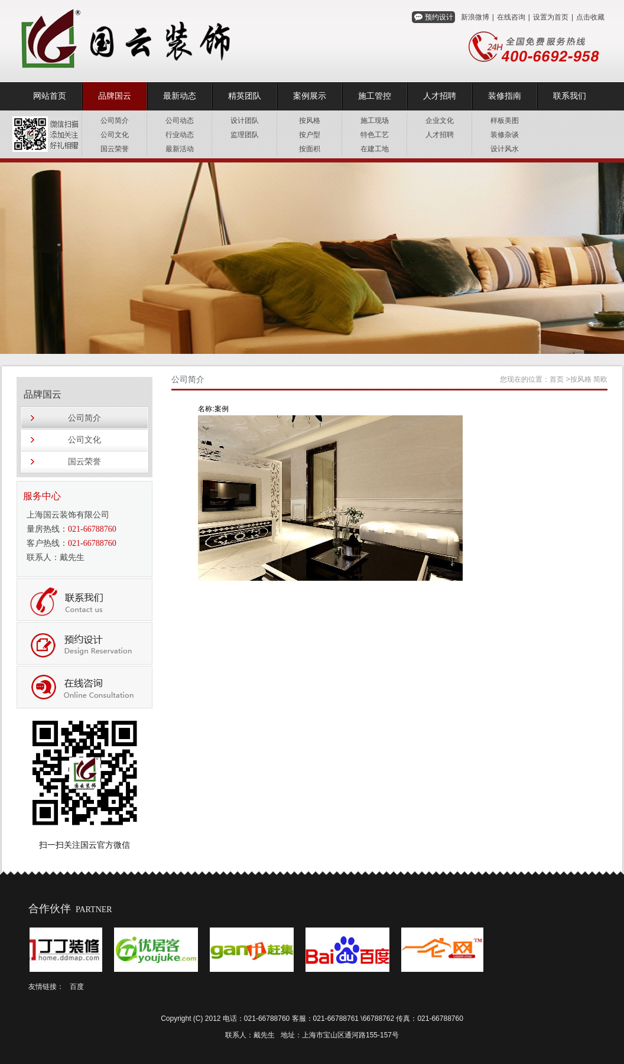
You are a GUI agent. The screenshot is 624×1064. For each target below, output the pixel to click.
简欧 (600, 379)
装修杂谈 (504, 135)
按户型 (309, 135)
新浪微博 (475, 17)
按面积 (309, 149)
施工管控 (374, 96)
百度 (77, 986)
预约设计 (439, 17)
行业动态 (179, 135)
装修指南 (504, 96)
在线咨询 (511, 17)
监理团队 (244, 135)
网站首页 (49, 96)
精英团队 (244, 96)
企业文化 (439, 120)
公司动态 (179, 120)
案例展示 (309, 96)
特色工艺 (374, 135)
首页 (557, 379)
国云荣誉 (114, 149)
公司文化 (114, 135)
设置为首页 (550, 17)
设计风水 (504, 149)
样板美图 (504, 120)
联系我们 (569, 96)
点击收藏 (590, 17)
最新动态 (179, 96)
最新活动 (179, 149)
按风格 (309, 120)
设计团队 (244, 120)
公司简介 (114, 120)
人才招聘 (439, 96)
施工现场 (374, 120)
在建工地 (374, 149)
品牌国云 (114, 96)
